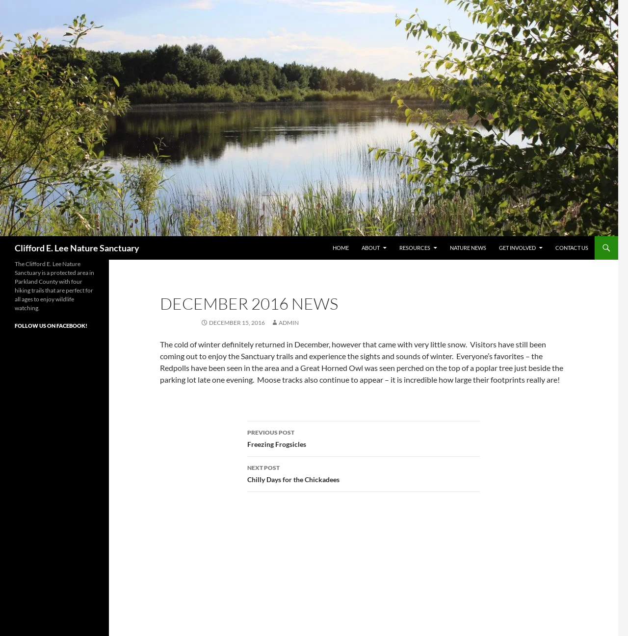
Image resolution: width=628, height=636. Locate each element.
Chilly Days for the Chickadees (363, 473)
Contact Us (571, 248)
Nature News (468, 248)
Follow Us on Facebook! (51, 325)
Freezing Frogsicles (363, 437)
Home (341, 248)
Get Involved (517, 248)
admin (289, 322)
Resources (414, 248)
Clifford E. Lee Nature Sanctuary (77, 248)
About (371, 248)
